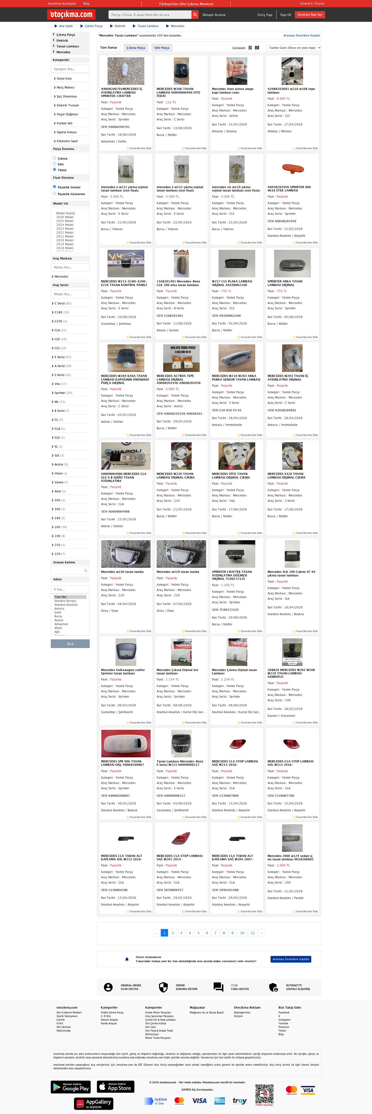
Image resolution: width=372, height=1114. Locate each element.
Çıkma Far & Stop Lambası (160, 1019)
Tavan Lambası (146, 26)
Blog (86, 3)
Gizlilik (61, 1019)
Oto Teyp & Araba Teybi (159, 1030)
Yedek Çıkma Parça (112, 1012)
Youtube (283, 1023)
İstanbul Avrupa (70, 601)
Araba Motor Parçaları (158, 1012)
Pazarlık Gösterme (71, 194)
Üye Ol (285, 15)
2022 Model (70, 233)
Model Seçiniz (70, 213)
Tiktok (282, 1030)
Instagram (284, 1019)
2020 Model (70, 240)
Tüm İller (70, 597)
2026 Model (70, 217)
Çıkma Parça (91, 26)
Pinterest (283, 1026)
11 (253, 933)
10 (242, 933)
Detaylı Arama (214, 15)
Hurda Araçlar (109, 1023)
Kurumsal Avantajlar (62, 3)
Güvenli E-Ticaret (312, 3)
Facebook (284, 1012)
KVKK (60, 1023)
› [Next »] (262, 933)
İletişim (238, 1016)
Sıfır (61, 164)
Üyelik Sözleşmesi (67, 1016)
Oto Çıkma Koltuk (155, 1023)
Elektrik (117, 26)
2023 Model (70, 229)
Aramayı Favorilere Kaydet (301, 35)
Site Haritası (64, 1026)
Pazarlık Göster (69, 187)
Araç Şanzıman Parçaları (159, 1016)
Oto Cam (150, 1026)
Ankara (70, 609)
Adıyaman (70, 624)
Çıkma (62, 158)
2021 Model (70, 236)
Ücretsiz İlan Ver (310, 14)
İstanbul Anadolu (70, 605)
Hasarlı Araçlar (109, 1019)
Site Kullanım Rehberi (69, 1012)
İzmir (70, 612)
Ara (70, 644)
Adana (70, 620)
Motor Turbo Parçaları (158, 1037)
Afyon (70, 628)
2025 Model (70, 221)
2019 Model (70, 244)
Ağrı (70, 632)
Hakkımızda (64, 1030)
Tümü (62, 170)
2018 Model (70, 248)
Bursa (70, 616)
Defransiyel (152, 1034)
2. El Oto (106, 1016)
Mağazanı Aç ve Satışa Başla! (207, 1012)
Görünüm (239, 48)
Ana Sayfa (64, 26)
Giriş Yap (265, 15)
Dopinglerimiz (242, 1012)
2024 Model (70, 225)
